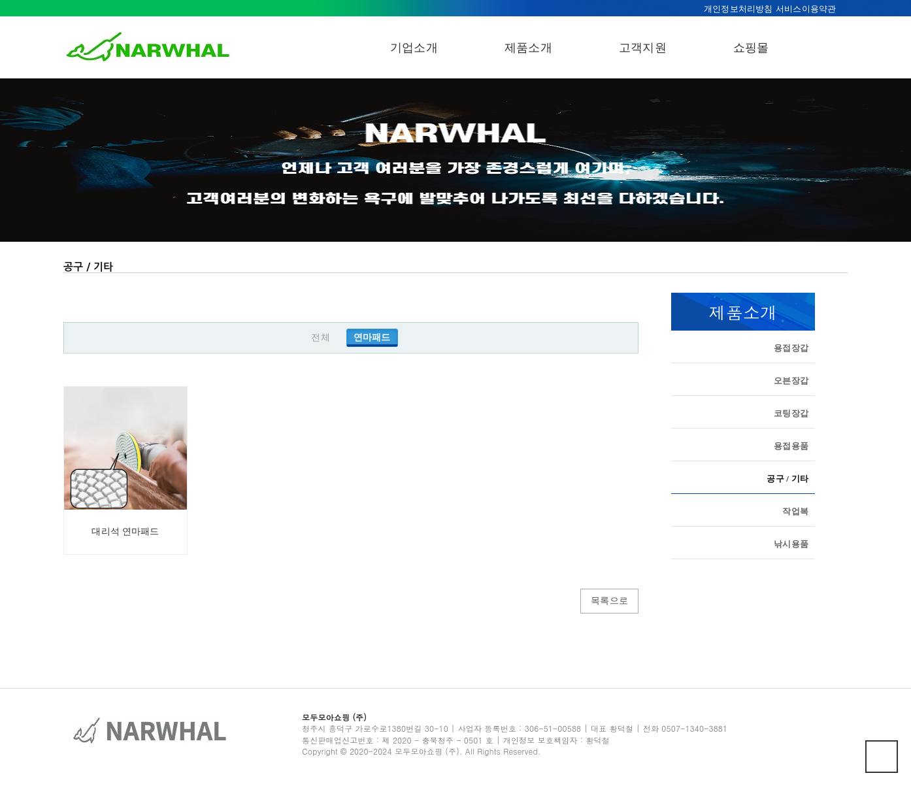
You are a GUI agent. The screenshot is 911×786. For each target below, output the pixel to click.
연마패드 (372, 337)
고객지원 (643, 47)
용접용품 (791, 445)
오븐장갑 (791, 380)
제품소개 (528, 47)
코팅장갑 (791, 412)
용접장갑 (791, 347)
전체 (320, 337)
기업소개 (414, 47)
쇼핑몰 (751, 47)
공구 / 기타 (787, 478)
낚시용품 (791, 543)
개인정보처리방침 (738, 9)
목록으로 (609, 601)
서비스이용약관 (806, 9)
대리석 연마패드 (125, 531)
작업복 (795, 510)
